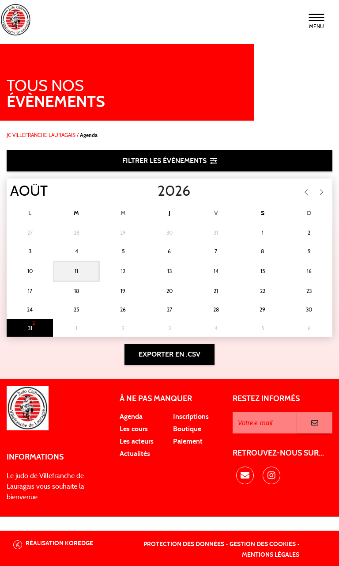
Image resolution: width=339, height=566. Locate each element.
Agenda (131, 416)
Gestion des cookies (263, 544)
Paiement (188, 441)
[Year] (150, 191)
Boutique (187, 429)
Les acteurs (137, 441)
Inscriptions (191, 416)
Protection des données (183, 544)
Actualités (135, 453)
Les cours (134, 429)
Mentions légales (270, 555)
